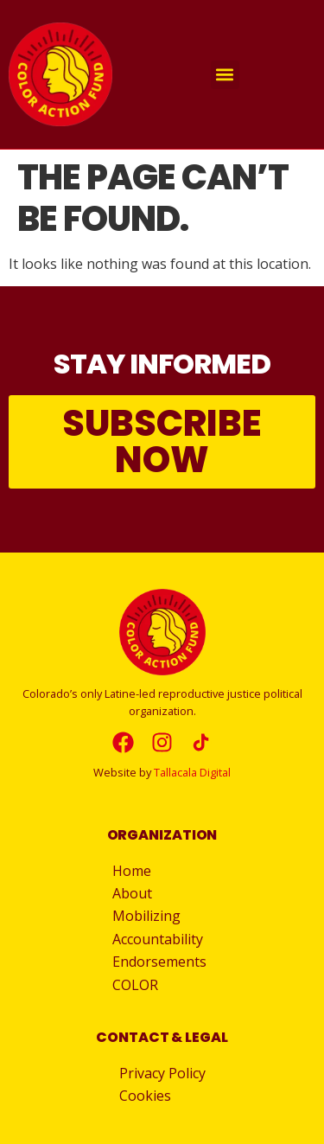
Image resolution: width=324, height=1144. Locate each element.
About (136, 893)
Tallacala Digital (192, 772)
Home (131, 870)
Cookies (145, 1095)
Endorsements (159, 961)
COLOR (135, 984)
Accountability (162, 939)
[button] (225, 75)
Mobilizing (150, 915)
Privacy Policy (162, 1073)
